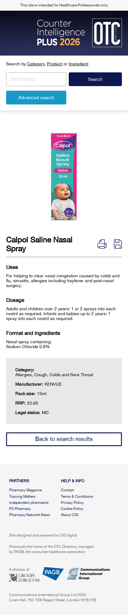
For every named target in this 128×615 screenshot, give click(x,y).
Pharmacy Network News (29, 515)
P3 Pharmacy (20, 509)
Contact (67, 490)
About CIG (69, 515)
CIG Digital (68, 535)
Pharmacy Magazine (25, 490)
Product (54, 63)
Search (95, 79)
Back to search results (64, 438)
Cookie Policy (72, 509)
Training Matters (22, 496)
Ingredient (78, 63)
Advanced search (36, 97)
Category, (36, 63)
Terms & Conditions (77, 496)
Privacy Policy (72, 502)
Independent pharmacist (29, 502)
